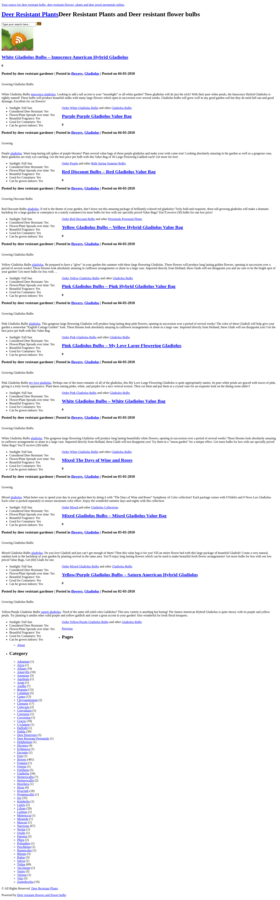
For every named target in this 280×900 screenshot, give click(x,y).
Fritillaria (23, 770)
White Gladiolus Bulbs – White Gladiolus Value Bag (113, 401)
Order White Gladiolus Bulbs (80, 108)
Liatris (21, 805)
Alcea (20, 665)
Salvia (21, 861)
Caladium (23, 693)
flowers (76, 73)
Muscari (22, 822)
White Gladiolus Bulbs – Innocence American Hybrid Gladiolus (65, 57)
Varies (21, 871)
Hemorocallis (25, 780)
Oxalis (21, 833)
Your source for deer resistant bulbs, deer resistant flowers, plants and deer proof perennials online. (63, 4)
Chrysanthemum (27, 700)
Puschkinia (24, 847)
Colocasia (23, 707)
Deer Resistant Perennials (33, 738)
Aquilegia (23, 679)
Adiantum (23, 661)
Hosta (20, 787)
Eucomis (22, 752)
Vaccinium (23, 868)
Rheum (21, 854)
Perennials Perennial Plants (125, 219)
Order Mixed (70, 507)
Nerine (21, 829)
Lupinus (22, 812)
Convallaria (24, 710)
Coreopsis (23, 714)
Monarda (22, 819)
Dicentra (22, 745)
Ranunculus (24, 850)
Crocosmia (24, 717)
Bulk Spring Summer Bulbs (108, 163)
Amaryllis (23, 672)
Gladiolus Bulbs (122, 108)
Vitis (20, 878)
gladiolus (16, 153)
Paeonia (22, 836)
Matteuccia (24, 815)
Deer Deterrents (27, 735)
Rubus (21, 857)
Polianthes (23, 843)
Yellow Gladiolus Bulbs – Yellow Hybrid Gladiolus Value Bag (122, 227)
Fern (20, 756)
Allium (21, 668)
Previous (67, 628)
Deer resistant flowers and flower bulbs (41, 895)
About (21, 645)
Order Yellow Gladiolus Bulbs (81, 278)
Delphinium (24, 742)
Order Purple (70, 163)
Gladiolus (91, 73)
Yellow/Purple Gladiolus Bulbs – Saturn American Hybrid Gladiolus (130, 574)
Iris (19, 798)
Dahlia (21, 731)
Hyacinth (23, 791)
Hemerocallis (25, 777)
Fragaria (22, 763)
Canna (21, 696)
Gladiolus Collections (104, 507)
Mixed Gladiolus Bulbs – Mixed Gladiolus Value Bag (114, 515)
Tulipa (21, 864)
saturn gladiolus (51, 612)
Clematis (22, 703)
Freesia (21, 766)
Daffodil (22, 728)
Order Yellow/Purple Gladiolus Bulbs (85, 622)
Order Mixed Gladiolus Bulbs (80, 566)
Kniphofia (23, 801)
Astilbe (21, 686)
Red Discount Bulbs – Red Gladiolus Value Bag (109, 171)
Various (22, 874)
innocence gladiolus (43, 94)
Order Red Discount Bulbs (78, 219)
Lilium (21, 808)
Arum (20, 682)
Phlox (20, 840)
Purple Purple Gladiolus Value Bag (97, 116)
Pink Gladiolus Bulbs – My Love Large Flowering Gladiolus (121, 345)
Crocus (21, 721)
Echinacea (23, 749)
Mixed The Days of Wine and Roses (97, 460)
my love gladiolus (40, 382)
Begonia (22, 689)
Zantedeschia (25, 881)
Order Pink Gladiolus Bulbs (79, 337)
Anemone (23, 675)
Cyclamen (23, 724)
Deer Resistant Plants (30, 14)
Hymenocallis (25, 794)
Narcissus (23, 826)
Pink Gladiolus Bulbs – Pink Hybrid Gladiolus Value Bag (118, 286)
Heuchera (23, 784)
